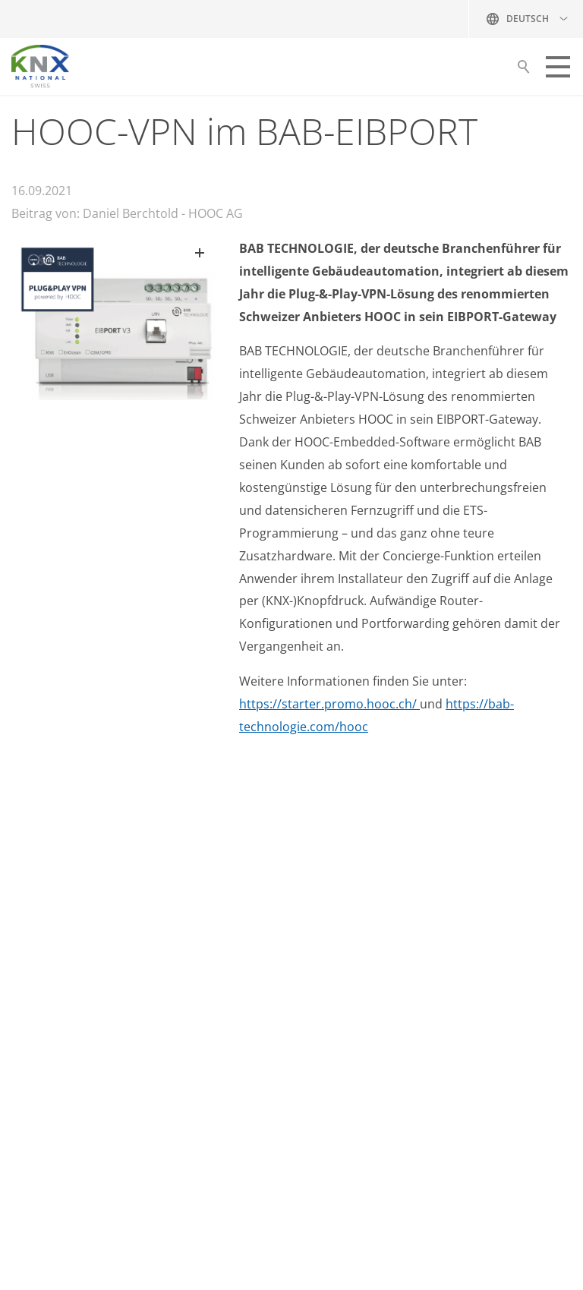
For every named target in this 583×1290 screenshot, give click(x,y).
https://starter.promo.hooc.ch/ (329, 703)
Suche (523, 70)
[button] (558, 66)
